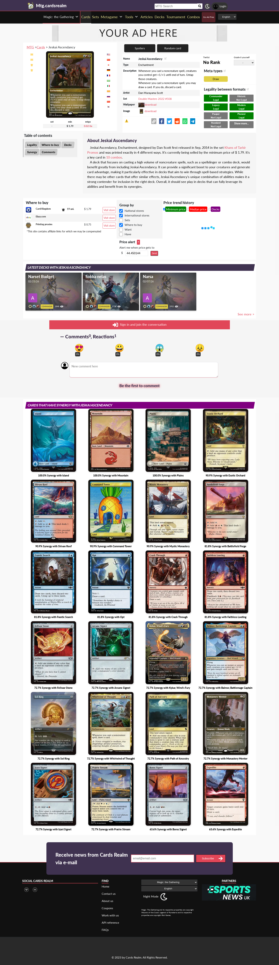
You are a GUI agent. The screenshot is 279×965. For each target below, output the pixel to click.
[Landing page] (31, 5)
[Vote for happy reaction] (119, 348)
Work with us (110, 915)
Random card (172, 48)
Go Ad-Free (208, 17)
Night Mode (150, 896)
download (150, 104)
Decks (68, 144)
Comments (48, 152)
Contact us (109, 893)
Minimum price (175, 209)
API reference (110, 922)
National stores (134, 210)
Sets (127, 220)
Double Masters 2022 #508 (155, 98)
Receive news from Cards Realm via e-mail (91, 858)
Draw (216, 79)
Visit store (109, 210)
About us (107, 901)
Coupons (107, 908)
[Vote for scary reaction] (160, 348)
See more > (246, 314)
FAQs (105, 929)
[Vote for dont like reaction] (200, 348)
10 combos (114, 157)
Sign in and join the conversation (139, 325)
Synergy (32, 152)
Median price (198, 209)
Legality (32, 144)
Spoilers (140, 48)
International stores (137, 215)
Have (128, 234)
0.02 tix (88, 126)
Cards (41, 47)
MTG (30, 47)
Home (105, 886)
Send (154, 253)
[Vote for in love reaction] (79, 348)
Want (128, 229)
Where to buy (50, 144)
